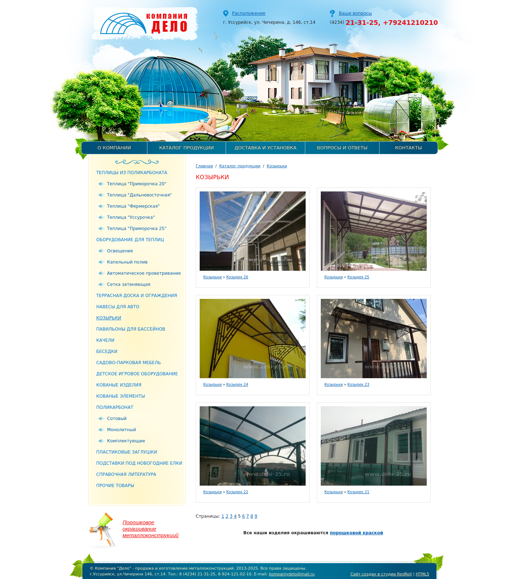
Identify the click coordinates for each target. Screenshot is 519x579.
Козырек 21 (358, 492)
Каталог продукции (186, 147)
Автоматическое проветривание (144, 273)
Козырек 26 (237, 277)
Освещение (120, 250)
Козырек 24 (237, 384)
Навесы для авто (117, 306)
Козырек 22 (237, 492)
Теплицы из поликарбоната (131, 172)
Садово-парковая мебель (128, 362)
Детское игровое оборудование (137, 373)
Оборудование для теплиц (130, 239)
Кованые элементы (120, 396)
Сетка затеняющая (128, 284)
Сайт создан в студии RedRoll (381, 574)
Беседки (106, 351)
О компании (114, 147)
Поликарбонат (114, 407)
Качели (105, 340)
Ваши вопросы (355, 13)
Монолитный (121, 429)
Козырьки (108, 318)
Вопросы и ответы (342, 147)
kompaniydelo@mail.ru (292, 574)
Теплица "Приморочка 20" (137, 183)
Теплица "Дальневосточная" (139, 195)
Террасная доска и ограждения (136, 295)
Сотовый (117, 418)
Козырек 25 (358, 277)
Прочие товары (115, 485)
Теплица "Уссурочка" (131, 217)
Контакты (408, 147)
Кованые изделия (118, 385)
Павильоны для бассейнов (130, 329)
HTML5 (422, 574)
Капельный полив (127, 262)
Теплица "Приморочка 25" (137, 228)
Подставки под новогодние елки (139, 463)
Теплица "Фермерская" (133, 206)
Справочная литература (126, 474)
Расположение (249, 13)
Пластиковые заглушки (126, 452)
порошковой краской (356, 532)
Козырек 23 (358, 384)
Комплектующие (126, 440)
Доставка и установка (265, 147)
